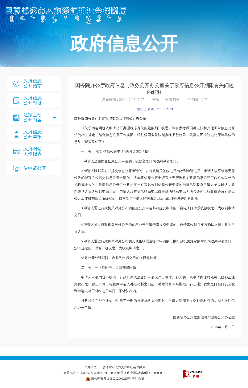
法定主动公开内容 (32, 117)
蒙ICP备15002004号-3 (112, 372)
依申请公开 (34, 168)
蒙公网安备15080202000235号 (111, 378)
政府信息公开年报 (32, 134)
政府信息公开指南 (32, 83)
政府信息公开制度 (32, 100)
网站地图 (138, 378)
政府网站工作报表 (32, 151)
